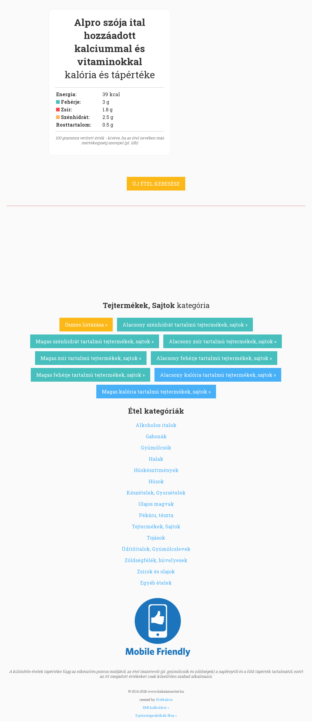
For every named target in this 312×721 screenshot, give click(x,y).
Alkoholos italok (156, 425)
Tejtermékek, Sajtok (156, 526)
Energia (65, 94)
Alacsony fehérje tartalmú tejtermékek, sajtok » (214, 358)
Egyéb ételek (156, 582)
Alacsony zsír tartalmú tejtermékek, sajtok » (222, 341)
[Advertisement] (156, 251)
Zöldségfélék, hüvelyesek (156, 560)
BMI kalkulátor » (156, 707)
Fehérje (70, 102)
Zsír (66, 109)
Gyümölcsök (156, 447)
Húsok (156, 481)
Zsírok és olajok (156, 571)
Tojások (156, 537)
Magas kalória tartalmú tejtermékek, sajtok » (156, 391)
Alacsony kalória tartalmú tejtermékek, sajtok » (218, 375)
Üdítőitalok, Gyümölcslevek (156, 549)
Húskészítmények (156, 470)
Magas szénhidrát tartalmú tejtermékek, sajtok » (95, 341)
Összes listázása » (86, 324)
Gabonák (156, 436)
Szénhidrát (74, 117)
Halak (156, 459)
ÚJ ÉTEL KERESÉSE (156, 183)
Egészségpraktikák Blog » (156, 715)
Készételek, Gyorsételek (156, 492)
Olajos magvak (156, 504)
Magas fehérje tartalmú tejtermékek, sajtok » (90, 375)
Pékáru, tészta (156, 515)
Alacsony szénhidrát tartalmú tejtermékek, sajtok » (184, 324)
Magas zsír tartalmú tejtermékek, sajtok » (91, 358)
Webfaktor (164, 699)
